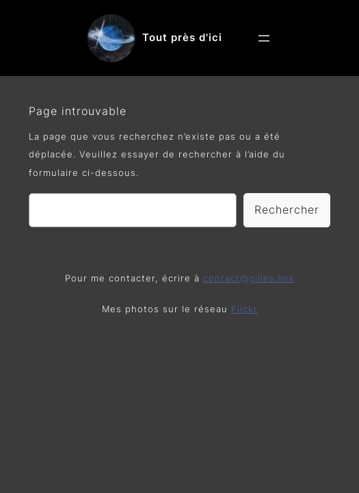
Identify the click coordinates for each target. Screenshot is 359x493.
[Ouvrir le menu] (264, 38)
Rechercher (286, 209)
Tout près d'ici (182, 37)
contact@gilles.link (249, 278)
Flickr (244, 309)
